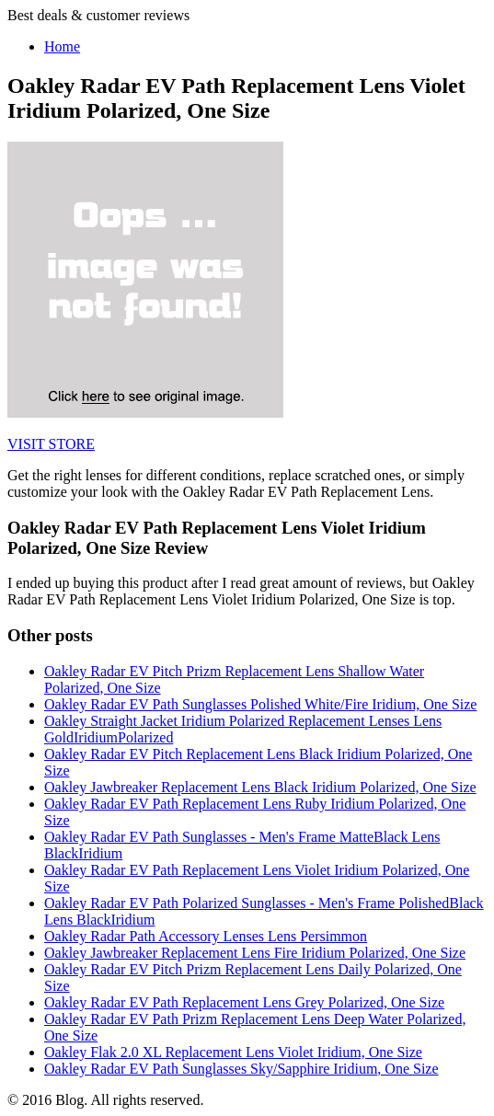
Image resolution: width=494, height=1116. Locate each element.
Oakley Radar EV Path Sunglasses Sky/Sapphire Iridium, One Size (241, 1068)
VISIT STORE (51, 444)
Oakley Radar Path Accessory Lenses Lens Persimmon (205, 936)
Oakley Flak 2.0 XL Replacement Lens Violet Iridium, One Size (233, 1052)
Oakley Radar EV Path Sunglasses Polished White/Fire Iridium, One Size (260, 704)
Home (62, 46)
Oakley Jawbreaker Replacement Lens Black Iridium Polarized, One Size (260, 787)
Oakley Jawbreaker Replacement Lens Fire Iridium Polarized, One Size (254, 953)
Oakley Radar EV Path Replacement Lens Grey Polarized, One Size (244, 1002)
